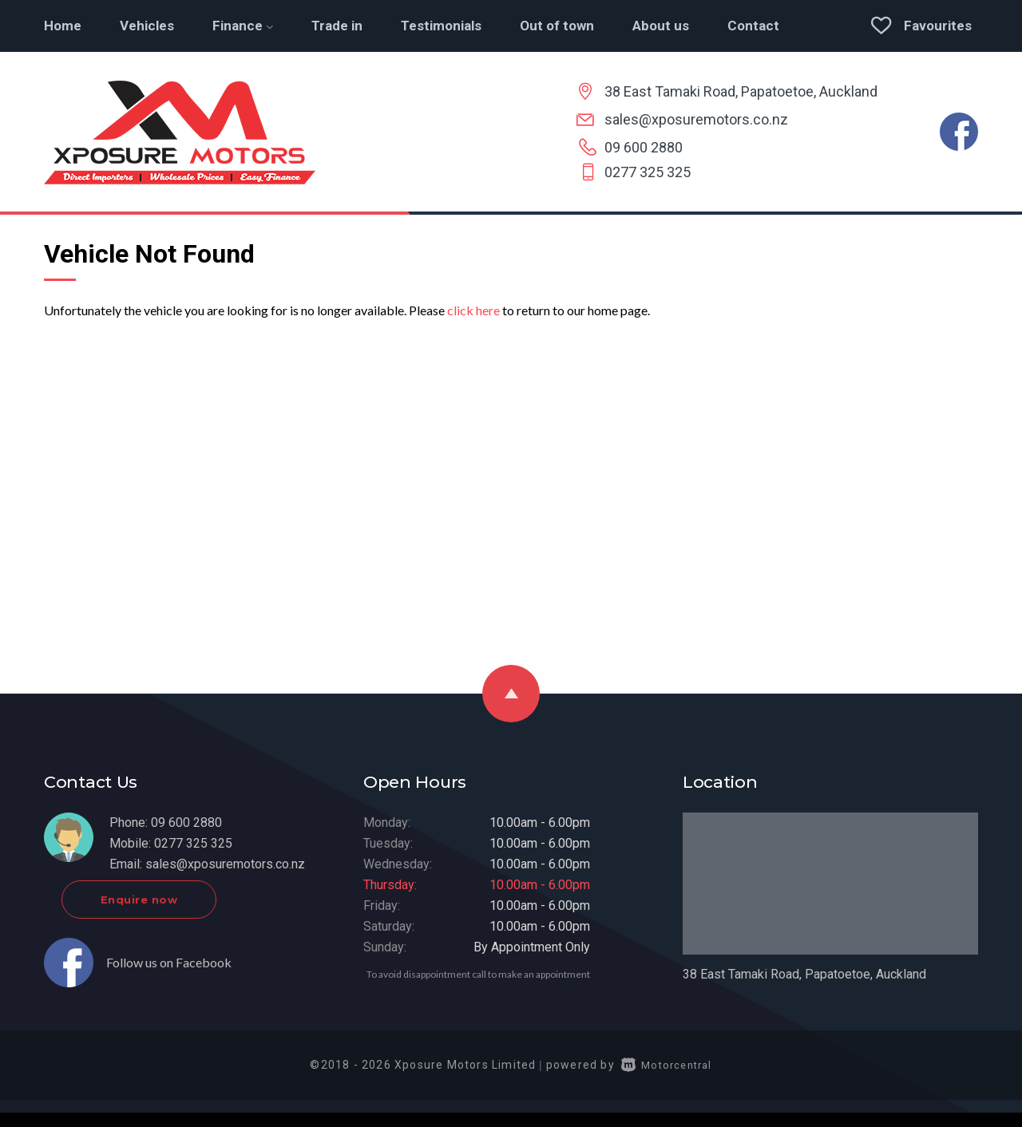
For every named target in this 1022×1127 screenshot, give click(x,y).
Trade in (336, 26)
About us (660, 26)
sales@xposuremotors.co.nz (696, 119)
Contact (753, 26)
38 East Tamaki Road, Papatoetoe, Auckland (740, 91)
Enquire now (189, 913)
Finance (242, 26)
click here (473, 310)
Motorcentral (666, 1078)
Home (62, 26)
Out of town (557, 26)
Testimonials (441, 26)
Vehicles (147, 26)
